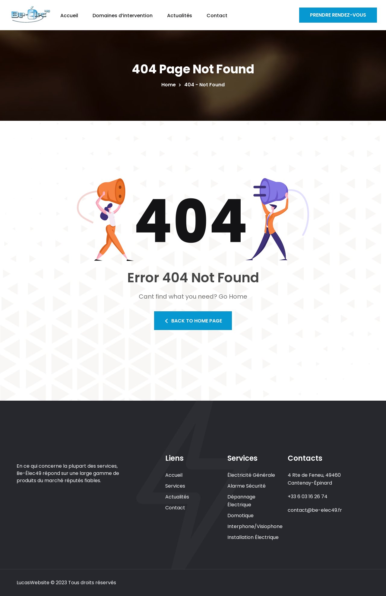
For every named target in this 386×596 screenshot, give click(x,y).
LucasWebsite (33, 582)
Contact (175, 507)
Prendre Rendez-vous (338, 14)
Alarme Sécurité (246, 485)
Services (175, 485)
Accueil (173, 475)
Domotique (240, 515)
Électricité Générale (251, 475)
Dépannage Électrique (241, 500)
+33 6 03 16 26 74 (307, 496)
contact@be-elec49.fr (315, 510)
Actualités (177, 496)
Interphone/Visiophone (255, 526)
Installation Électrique (253, 537)
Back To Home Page (193, 320)
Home (169, 84)
